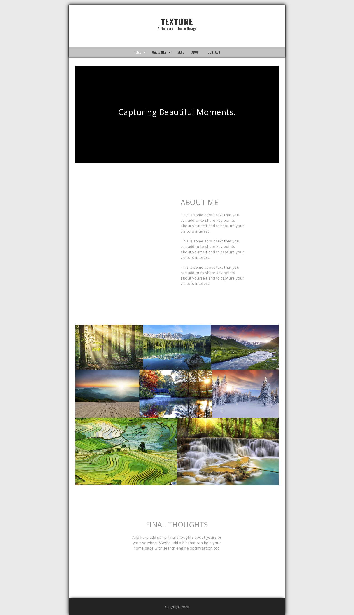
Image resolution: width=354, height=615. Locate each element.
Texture (177, 22)
